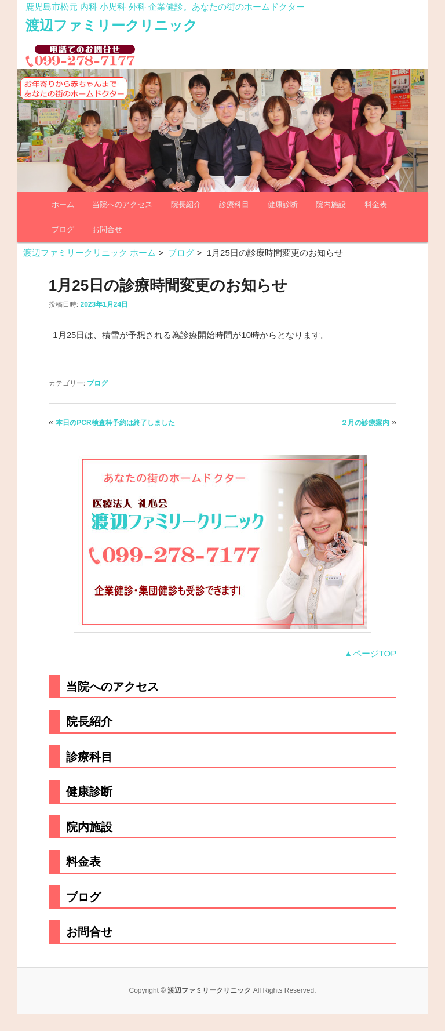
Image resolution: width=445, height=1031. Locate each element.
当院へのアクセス (122, 204)
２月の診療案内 (365, 423)
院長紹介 (186, 204)
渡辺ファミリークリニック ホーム (89, 252)
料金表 (375, 204)
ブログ (63, 229)
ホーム (63, 204)
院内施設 (331, 204)
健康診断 (283, 204)
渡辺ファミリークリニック (111, 25)
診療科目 (234, 204)
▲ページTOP (370, 653)
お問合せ (107, 229)
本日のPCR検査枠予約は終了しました (115, 423)
